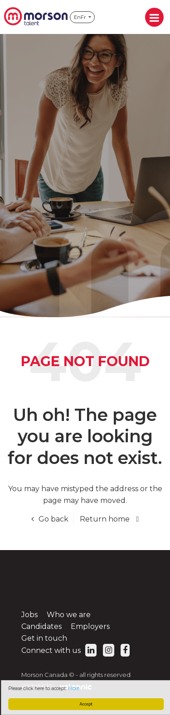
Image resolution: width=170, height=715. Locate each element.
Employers (90, 626)
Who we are (69, 614)
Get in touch (44, 638)
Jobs (29, 614)
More (75, 688)
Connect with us (59, 650)
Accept (87, 704)
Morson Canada (36, 17)
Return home (105, 519)
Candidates (41, 626)
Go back (53, 519)
